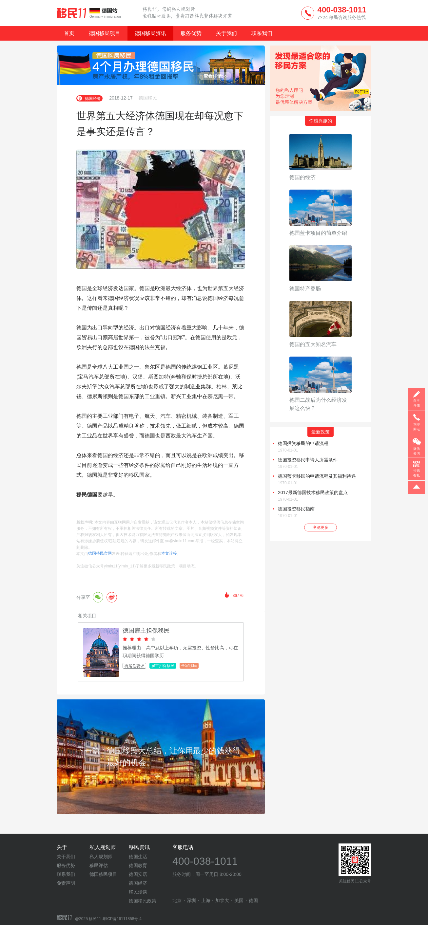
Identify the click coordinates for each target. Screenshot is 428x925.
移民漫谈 (138, 892)
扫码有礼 (416, 473)
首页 (69, 33)
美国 (238, 900)
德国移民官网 (100, 553)
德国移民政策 (142, 900)
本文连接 (169, 553)
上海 (205, 900)
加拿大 (222, 900)
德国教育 (138, 865)
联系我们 (261, 33)
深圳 (191, 900)
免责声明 (66, 883)
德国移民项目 (104, 33)
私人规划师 (100, 856)
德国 (253, 900)
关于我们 (226, 33)
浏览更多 (320, 527)
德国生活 (138, 856)
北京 (177, 900)
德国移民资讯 (150, 33)
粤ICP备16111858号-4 (122, 918)
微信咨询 (416, 451)
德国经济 (89, 98)
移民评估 (98, 865)
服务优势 (191, 33)
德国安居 (138, 874)
